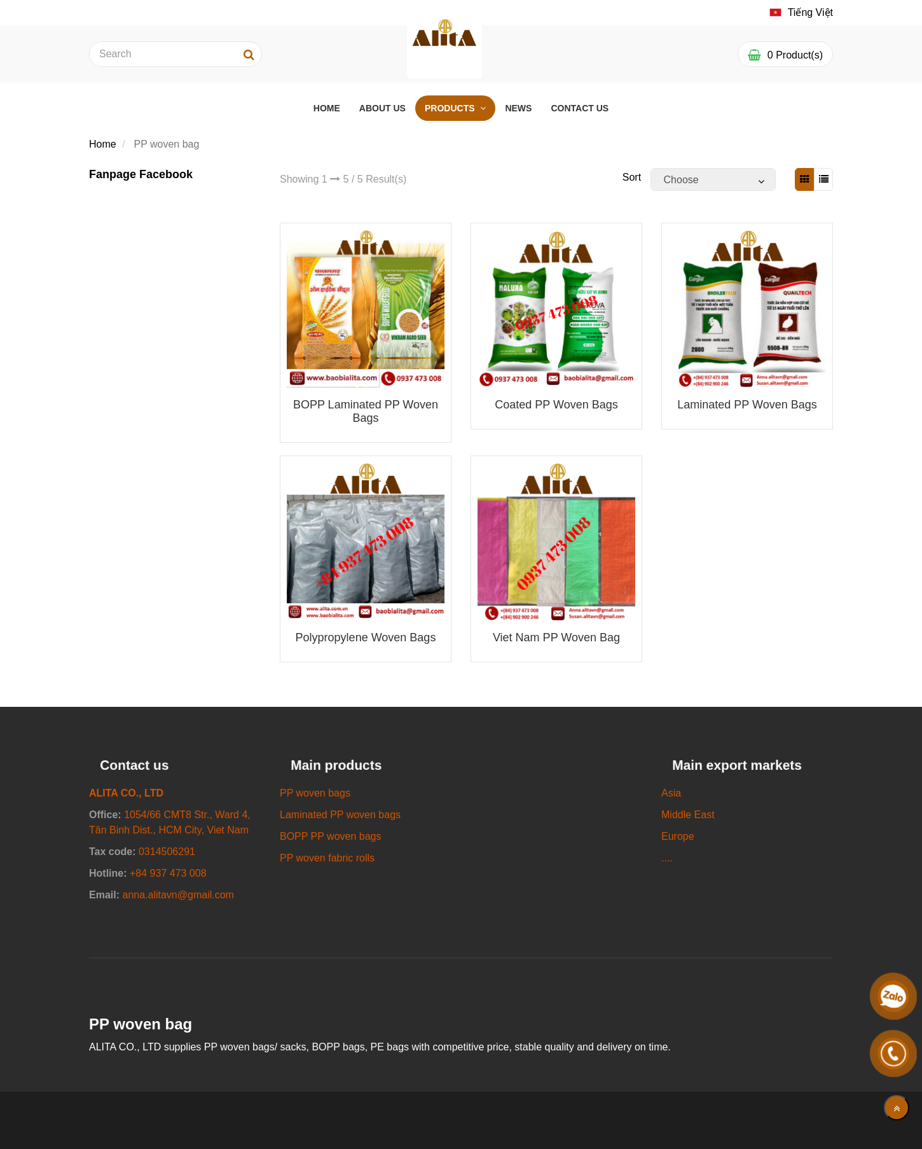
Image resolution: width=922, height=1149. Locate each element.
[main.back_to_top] (896, 1107)
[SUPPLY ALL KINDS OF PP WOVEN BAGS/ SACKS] (801, 12)
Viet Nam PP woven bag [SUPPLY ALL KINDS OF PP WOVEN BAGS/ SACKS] (556, 637)
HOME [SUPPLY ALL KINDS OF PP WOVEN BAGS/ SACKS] (326, 108)
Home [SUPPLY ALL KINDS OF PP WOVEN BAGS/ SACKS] (102, 144)
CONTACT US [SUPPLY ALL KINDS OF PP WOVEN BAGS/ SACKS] (580, 108)
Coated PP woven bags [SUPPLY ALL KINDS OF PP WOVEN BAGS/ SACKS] (556, 404)
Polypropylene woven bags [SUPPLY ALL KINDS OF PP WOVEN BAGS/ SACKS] (366, 637)
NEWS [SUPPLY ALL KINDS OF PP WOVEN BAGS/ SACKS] (518, 108)
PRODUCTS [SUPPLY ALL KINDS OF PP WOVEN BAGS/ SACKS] (451, 108)
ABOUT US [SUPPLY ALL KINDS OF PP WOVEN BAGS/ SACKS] (382, 108)
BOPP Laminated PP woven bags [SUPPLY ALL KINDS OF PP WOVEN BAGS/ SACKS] (365, 411)
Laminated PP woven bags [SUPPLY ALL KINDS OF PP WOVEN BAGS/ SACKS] (746, 404)
